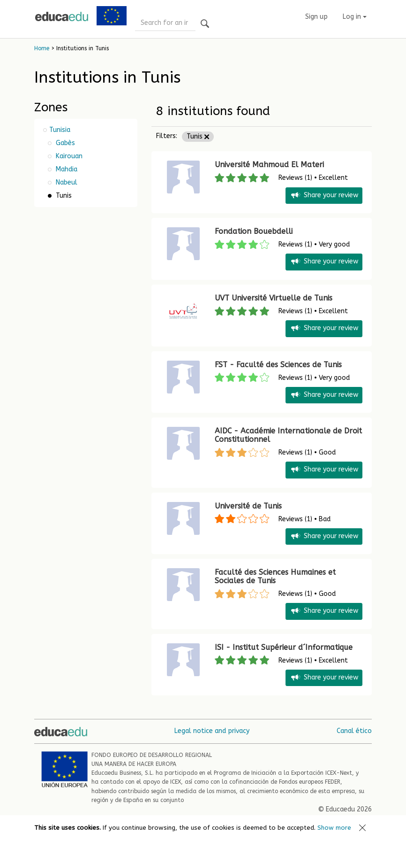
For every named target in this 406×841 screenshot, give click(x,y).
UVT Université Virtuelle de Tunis (273, 297)
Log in (355, 17)
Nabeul (65, 182)
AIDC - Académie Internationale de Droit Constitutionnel (288, 435)
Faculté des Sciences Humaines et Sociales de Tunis (275, 576)
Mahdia (65, 169)
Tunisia (59, 130)
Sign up (316, 17)
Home (41, 48)
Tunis (198, 136)
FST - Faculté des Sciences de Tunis (278, 364)
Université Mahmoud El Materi (269, 164)
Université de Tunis (248, 506)
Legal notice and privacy (211, 731)
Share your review (324, 195)
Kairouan (68, 156)
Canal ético (354, 731)
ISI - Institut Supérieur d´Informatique (284, 647)
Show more (334, 827)
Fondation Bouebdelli (254, 231)
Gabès (64, 143)
